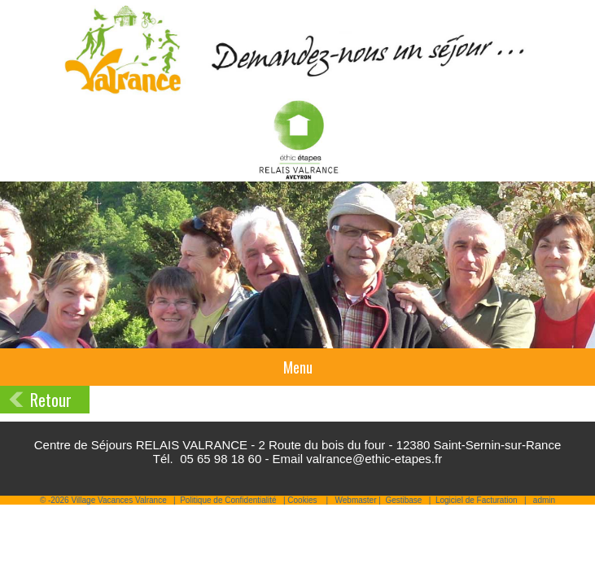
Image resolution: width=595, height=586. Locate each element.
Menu (298, 367)
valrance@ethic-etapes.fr (374, 459)
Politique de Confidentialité (228, 500)
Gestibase (403, 500)
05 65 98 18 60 (220, 459)
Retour (51, 399)
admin (544, 500)
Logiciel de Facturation (476, 500)
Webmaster (356, 500)
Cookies (302, 500)
